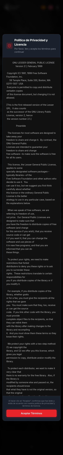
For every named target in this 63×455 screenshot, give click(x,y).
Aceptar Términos (31, 413)
